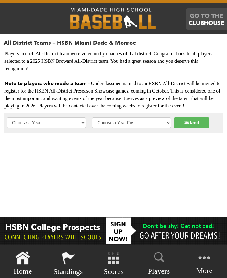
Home (23, 263)
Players (159, 262)
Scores (113, 263)
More (204, 262)
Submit (191, 122)
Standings (68, 263)
